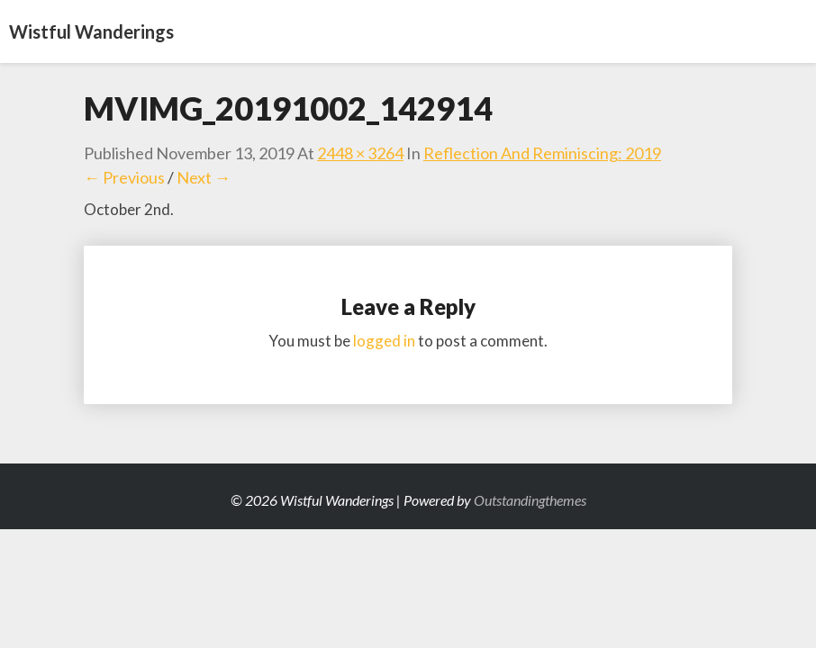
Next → (204, 177)
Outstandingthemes (530, 499)
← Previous (124, 177)
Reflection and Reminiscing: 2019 (542, 153)
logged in (384, 340)
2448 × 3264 (360, 153)
